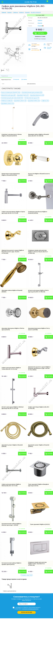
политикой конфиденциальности (30, 608)
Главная (4, 12)
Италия (40, 25)
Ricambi (40, 23)
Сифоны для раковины (9, 587)
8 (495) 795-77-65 (31, 2)
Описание (16, 79)
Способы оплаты (49, 48)
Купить (41, 33)
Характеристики (6, 79)
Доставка (24, 79)
